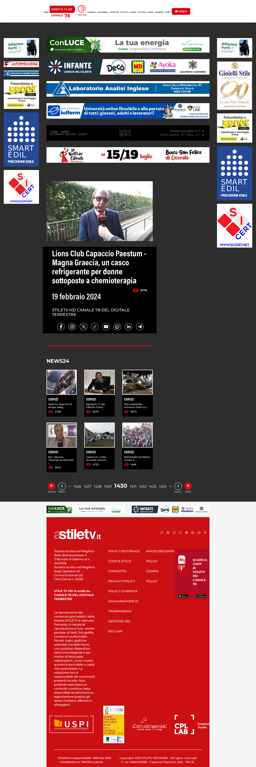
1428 (98, 486)
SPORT (168, 12)
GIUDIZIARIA (103, 12)
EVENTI (151, 12)
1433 (152, 486)
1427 (87, 486)
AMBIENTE (159, 12)
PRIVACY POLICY (121, 581)
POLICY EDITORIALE (124, 551)
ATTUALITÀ (114, 12)
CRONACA (91, 12)
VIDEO (181, 11)
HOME (46, 12)
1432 (142, 486)
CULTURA (142, 12)
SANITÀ (133, 12)
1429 (108, 486)
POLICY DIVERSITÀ (123, 591)
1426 (77, 486)
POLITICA (124, 12)
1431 (133, 486)
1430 (120, 485)
